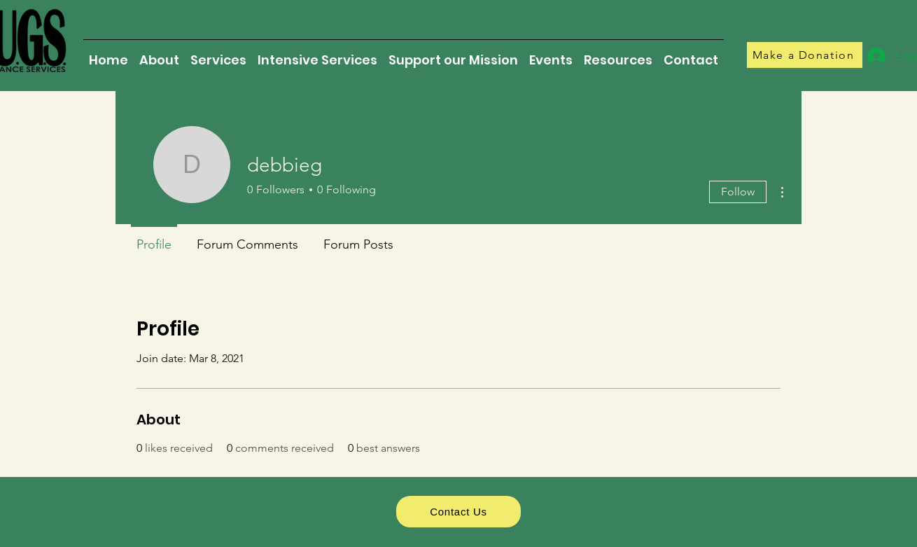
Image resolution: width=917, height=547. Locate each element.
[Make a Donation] (804, 55)
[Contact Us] (458, 511)
